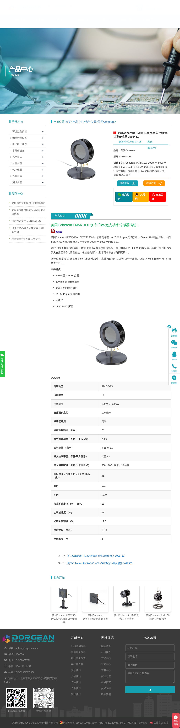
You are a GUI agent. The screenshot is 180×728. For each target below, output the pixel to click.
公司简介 (41, 23)
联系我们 (41, 33)
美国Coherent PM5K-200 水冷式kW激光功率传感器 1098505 (99, 563)
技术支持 (19, 33)
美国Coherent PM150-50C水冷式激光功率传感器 (64, 619)
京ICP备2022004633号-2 (112, 722)
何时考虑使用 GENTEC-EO (26, 220)
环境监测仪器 (19, 131)
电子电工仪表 (19, 144)
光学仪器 (90, 121)
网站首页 (19, 23)
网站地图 (132, 722)
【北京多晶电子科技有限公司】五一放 (28, 230)
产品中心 (62, 23)
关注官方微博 (159, 722)
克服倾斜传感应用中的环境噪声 (28, 202)
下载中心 (105, 23)
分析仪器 (17, 163)
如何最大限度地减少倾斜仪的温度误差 (28, 212)
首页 (68, 121)
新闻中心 (83, 23)
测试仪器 (17, 182)
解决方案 (126, 23)
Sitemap (142, 722)
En (167, 2)
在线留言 (147, 23)
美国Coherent (106, 121)
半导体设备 (18, 150)
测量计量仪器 (19, 137)
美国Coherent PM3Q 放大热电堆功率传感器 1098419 (95, 555)
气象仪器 (17, 176)
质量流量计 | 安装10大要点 (26, 239)
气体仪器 (17, 169)
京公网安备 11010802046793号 (78, 722)
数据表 (56, 232)
